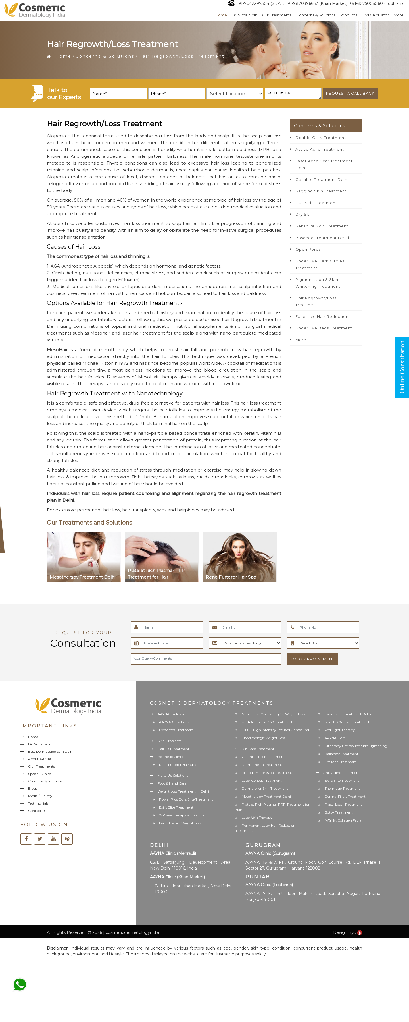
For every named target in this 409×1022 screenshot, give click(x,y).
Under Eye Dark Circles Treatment (319, 264)
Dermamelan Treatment (262, 764)
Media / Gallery (40, 796)
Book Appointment (312, 659)
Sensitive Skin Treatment (321, 226)
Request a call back (350, 93)
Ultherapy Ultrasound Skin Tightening (356, 746)
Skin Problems (169, 741)
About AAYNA (39, 759)
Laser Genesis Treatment (262, 780)
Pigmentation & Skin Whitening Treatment (317, 283)
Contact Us (37, 811)
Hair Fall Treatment (173, 749)
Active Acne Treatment (319, 149)
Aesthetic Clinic (170, 756)
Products (348, 15)
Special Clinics (39, 774)
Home (221, 15)
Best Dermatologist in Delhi (50, 751)
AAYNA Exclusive (171, 714)
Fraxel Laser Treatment (343, 804)
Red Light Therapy (340, 730)
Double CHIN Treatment (320, 137)
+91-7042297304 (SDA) (259, 3)
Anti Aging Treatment (341, 772)
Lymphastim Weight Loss (180, 823)
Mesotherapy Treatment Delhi (266, 796)
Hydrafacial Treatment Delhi (348, 714)
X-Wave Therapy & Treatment (183, 815)
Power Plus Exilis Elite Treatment (186, 799)
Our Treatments (276, 15)
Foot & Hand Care (172, 783)
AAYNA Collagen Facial (343, 820)
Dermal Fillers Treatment (345, 796)
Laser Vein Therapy (257, 817)
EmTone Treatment (341, 762)
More (399, 15)
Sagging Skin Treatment (321, 191)
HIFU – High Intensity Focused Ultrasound (275, 730)
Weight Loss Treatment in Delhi (183, 791)
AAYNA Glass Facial (175, 722)
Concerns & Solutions (315, 15)
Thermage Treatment (342, 788)
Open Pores (308, 249)
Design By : (347, 932)
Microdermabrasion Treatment (267, 772)
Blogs (32, 788)
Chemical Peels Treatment (263, 756)
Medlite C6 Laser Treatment (347, 722)
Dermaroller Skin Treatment (265, 788)
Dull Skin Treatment (316, 202)
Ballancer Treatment (341, 754)
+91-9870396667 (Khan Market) (316, 3)
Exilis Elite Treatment (176, 807)
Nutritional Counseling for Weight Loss (273, 714)
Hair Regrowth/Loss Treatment (315, 301)
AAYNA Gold (335, 738)
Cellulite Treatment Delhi (322, 179)
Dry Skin (304, 214)
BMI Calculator (375, 15)
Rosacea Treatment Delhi (322, 237)
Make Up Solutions (173, 775)
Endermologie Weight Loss (263, 738)
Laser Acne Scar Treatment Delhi (324, 164)
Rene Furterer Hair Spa (177, 764)
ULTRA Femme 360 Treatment (267, 722)
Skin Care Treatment (257, 749)
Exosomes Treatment (176, 730)
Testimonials (38, 803)
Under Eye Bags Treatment (323, 328)
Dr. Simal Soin (244, 15)
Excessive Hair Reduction (322, 316)
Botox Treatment (339, 812)
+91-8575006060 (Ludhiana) (377, 3)
